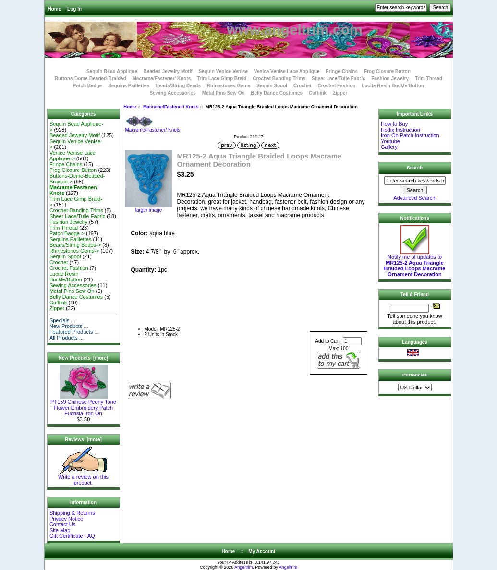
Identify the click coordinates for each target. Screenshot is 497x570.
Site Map (59, 530)
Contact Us (62, 524)
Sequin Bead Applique (111, 71)
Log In (74, 9)
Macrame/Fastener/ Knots (171, 106)
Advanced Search (415, 198)
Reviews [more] (83, 439)
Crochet (302, 85)
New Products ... (68, 326)
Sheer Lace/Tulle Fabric (338, 78)
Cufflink (318, 93)
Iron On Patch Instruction (410, 135)
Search (415, 167)
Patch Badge (87, 85)
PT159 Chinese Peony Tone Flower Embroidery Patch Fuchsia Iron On (83, 405)
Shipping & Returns (72, 513)
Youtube (390, 141)
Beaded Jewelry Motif (168, 71)
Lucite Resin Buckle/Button (393, 85)
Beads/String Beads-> (75, 245)
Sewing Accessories (173, 93)
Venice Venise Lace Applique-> (72, 155)
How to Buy (394, 124)
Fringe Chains (342, 71)
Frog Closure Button (387, 71)
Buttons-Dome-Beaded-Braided (90, 78)
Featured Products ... (74, 332)
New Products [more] (83, 358)
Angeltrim (243, 567)
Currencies (414, 374)
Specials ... (62, 320)
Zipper (340, 93)
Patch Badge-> (67, 233)
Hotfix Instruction (400, 130)
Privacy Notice (66, 518)
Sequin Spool (271, 85)
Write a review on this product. (83, 477)
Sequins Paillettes (128, 85)
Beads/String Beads (178, 85)
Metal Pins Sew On (223, 93)
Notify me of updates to (415, 263)
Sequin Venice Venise (223, 71)
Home (54, 9)
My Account (261, 551)
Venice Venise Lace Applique (287, 71)
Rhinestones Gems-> (74, 251)
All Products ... (66, 337)
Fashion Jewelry (390, 78)
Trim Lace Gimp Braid (221, 78)
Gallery (389, 147)
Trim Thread (428, 78)
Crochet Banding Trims (279, 78)
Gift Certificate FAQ (72, 536)
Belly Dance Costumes (277, 93)
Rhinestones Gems (229, 85)
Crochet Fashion (336, 85)
